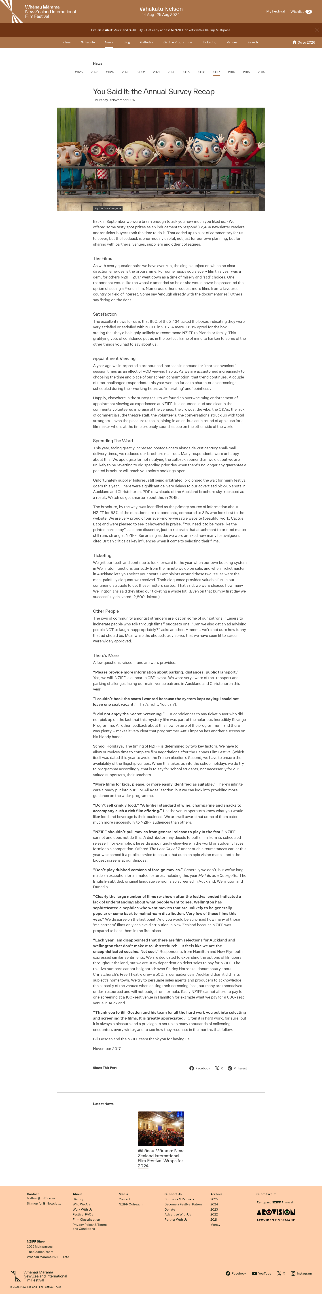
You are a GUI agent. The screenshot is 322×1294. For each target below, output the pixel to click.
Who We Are (82, 1204)
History (78, 1199)
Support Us (173, 1194)
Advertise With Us (178, 1214)
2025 (214, 1199)
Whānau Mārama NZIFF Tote (48, 1257)
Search (253, 42)
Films (66, 42)
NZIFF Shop (36, 1241)
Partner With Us (176, 1220)
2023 (214, 1209)
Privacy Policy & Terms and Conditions (90, 1227)
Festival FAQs (83, 1214)
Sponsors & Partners (179, 1199)
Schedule (88, 42)
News (97, 64)
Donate (170, 1209)
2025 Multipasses (40, 1247)
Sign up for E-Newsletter (45, 1203)
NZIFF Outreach (130, 1204)
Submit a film (266, 1194)
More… (215, 1225)
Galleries (146, 42)
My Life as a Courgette (217, 875)
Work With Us (82, 1209)
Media (123, 1194)
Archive (216, 1194)
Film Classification (86, 1220)
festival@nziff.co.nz (41, 1198)
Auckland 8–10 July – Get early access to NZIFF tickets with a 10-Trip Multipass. (161, 30)
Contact (33, 1194)
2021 (213, 1220)
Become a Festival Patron (183, 1204)
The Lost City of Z (164, 848)
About (77, 1194)
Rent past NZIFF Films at (274, 1202)
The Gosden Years (40, 1252)
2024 (214, 1204)
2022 (214, 1214)
